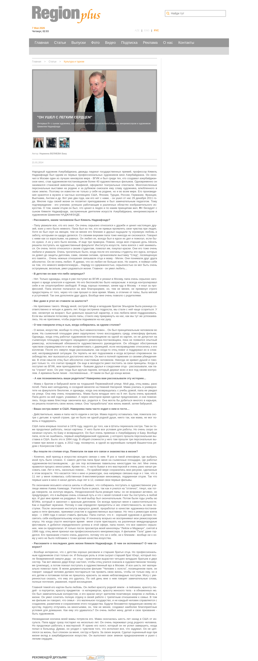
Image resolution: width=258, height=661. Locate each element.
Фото (95, 43)
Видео (110, 43)
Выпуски (78, 43)
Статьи (60, 43)
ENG (146, 30)
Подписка (129, 43)
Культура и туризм (74, 61)
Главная (42, 43)
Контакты (186, 43)
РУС (156, 30)
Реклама (150, 43)
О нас (168, 43)
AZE (137, 30)
